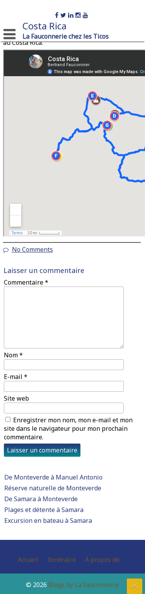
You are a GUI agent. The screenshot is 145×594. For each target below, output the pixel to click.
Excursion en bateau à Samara (48, 520)
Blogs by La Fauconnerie (83, 584)
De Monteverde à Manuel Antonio (53, 477)
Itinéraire (62, 559)
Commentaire (26, 282)
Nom (13, 355)
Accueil (28, 559)
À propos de (102, 559)
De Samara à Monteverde (41, 499)
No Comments (32, 249)
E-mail (15, 376)
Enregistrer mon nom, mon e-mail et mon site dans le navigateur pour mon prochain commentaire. (68, 428)
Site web (16, 398)
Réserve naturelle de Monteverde (52, 488)
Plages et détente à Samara (44, 509)
